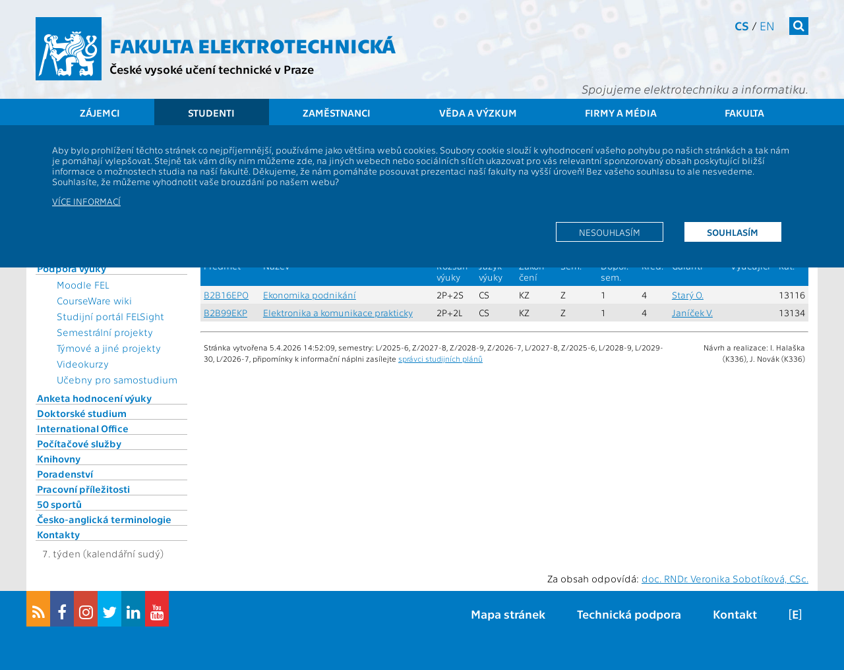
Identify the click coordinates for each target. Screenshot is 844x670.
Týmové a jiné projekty (109, 348)
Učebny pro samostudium (117, 379)
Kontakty (58, 534)
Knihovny (58, 458)
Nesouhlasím (609, 232)
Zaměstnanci (337, 113)
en (767, 25)
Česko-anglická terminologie (104, 519)
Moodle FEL (83, 285)
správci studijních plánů (440, 358)
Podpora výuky (71, 268)
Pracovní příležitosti (83, 489)
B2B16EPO (226, 294)
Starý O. (688, 294)
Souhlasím (732, 232)
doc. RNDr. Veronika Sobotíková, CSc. (725, 578)
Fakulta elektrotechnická (252, 45)
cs (742, 25)
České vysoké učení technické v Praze (211, 69)
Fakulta (744, 113)
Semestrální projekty (105, 332)
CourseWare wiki (94, 300)
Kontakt (735, 614)
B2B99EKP (225, 312)
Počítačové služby (79, 443)
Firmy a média (621, 113)
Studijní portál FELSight (110, 316)
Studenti (211, 113)
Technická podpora (629, 614)
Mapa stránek (508, 614)
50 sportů (59, 504)
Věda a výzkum (478, 113)
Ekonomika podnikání (309, 294)
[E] (795, 614)
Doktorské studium (82, 413)
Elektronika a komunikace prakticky (338, 312)
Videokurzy (83, 364)
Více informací (86, 201)
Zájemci (100, 113)
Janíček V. (692, 312)
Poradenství (65, 474)
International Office (83, 428)
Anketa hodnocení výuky (94, 398)
